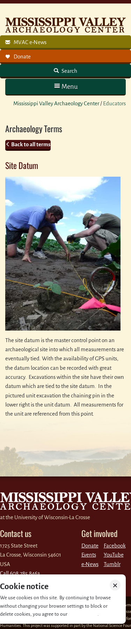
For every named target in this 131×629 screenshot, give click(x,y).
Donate (90, 546)
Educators (114, 103)
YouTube (114, 555)
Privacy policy (82, 614)
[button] (65, 86)
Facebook (115, 546)
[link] (65, 42)
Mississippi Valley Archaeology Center (56, 103)
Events (88, 555)
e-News (90, 564)
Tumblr (112, 564)
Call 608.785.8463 (20, 573)
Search (68, 71)
